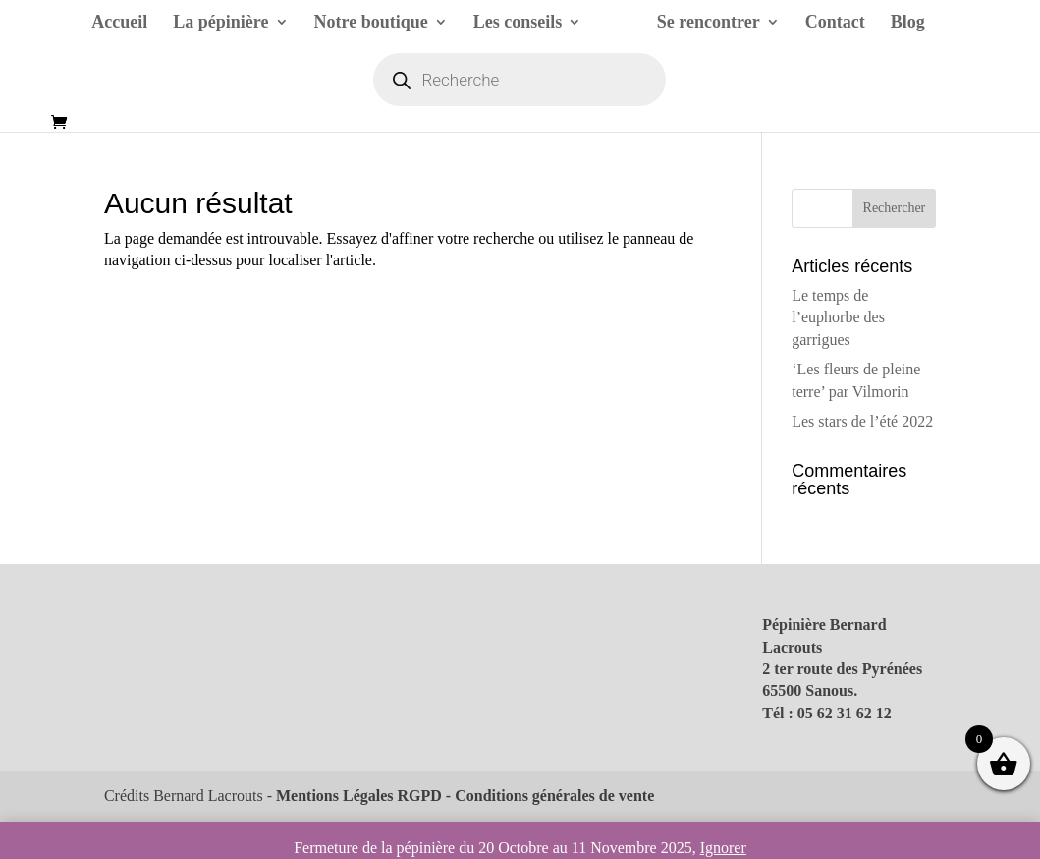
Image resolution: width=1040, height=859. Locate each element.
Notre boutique (371, 23)
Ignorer (723, 847)
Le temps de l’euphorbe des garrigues (838, 317)
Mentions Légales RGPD (359, 795)
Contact (835, 23)
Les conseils (518, 23)
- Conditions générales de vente (548, 795)
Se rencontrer (708, 23)
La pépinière (220, 23)
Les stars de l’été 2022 (862, 421)
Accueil (119, 23)
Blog (908, 23)
